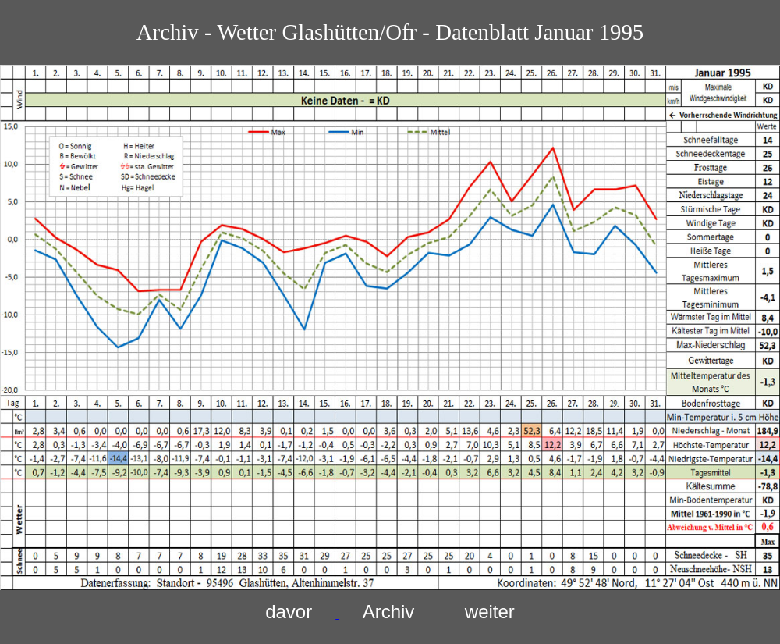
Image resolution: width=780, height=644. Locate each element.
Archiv (389, 611)
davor (288, 611)
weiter (490, 611)
